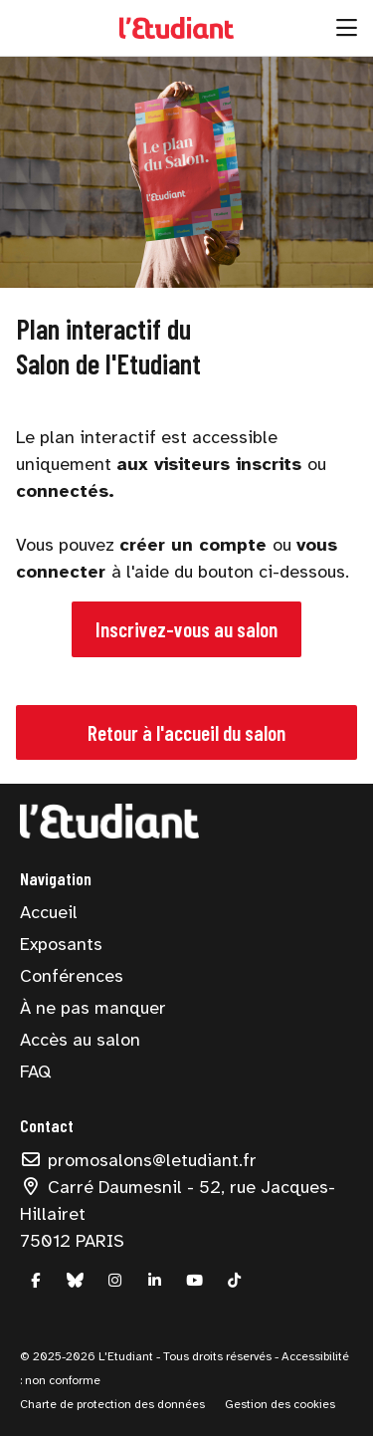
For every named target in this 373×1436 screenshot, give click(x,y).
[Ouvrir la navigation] (346, 28)
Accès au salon (80, 1040)
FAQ (35, 1071)
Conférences (71, 976)
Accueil (49, 912)
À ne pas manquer (93, 1008)
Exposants (61, 944)
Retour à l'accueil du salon (186, 732)
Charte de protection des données (112, 1404)
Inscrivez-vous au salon (186, 628)
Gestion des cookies (280, 1404)
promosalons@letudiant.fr (138, 1160)
